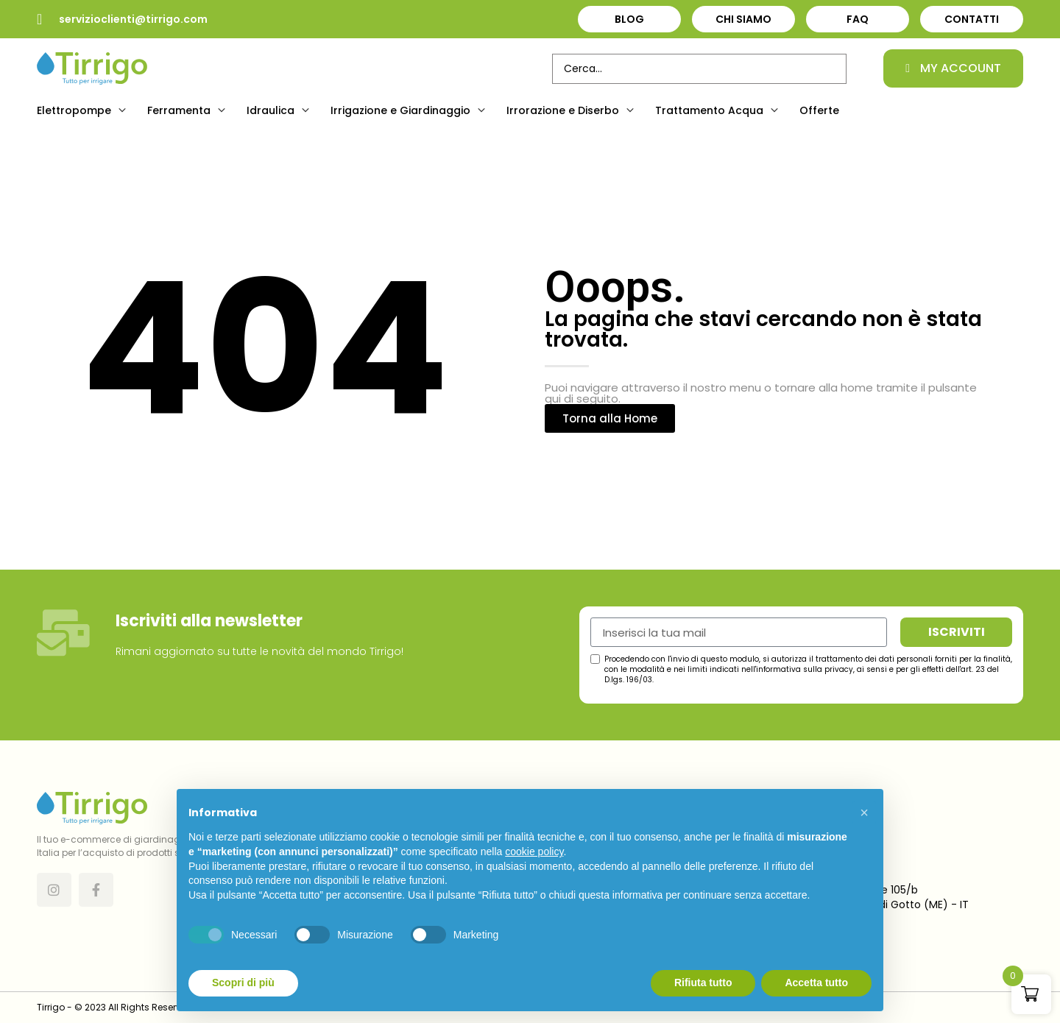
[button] (83, 110)
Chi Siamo (743, 19)
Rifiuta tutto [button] (703, 982)
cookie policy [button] (534, 851)
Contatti (971, 19)
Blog (629, 19)
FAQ (858, 19)
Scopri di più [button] (243, 982)
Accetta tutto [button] (816, 982)
